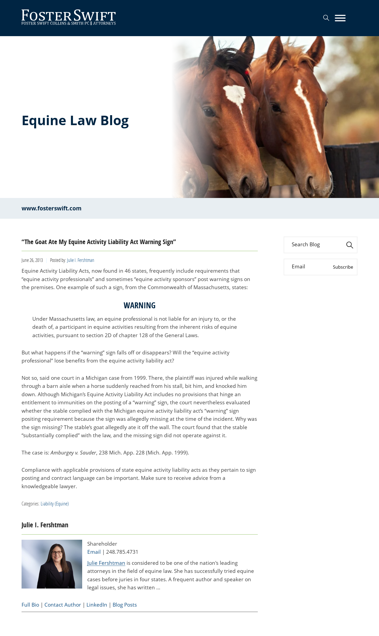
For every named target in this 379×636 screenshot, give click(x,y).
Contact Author (62, 604)
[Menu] (340, 18)
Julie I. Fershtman (80, 260)
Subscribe (343, 267)
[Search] (326, 18)
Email (94, 551)
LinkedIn (96, 604)
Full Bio (30, 604)
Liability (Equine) (55, 503)
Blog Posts (125, 604)
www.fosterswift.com (52, 208)
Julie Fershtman (106, 562)
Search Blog (306, 244)
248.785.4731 (122, 551)
